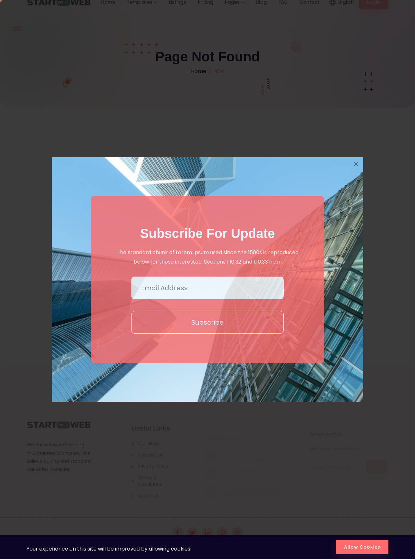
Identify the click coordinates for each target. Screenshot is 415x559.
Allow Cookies (362, 547)
